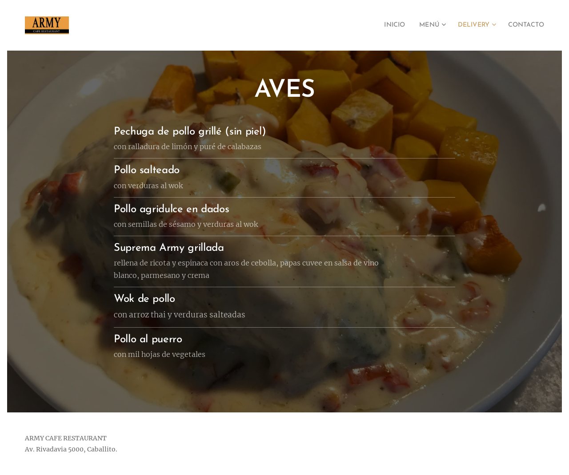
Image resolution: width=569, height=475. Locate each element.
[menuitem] (382, 25)
